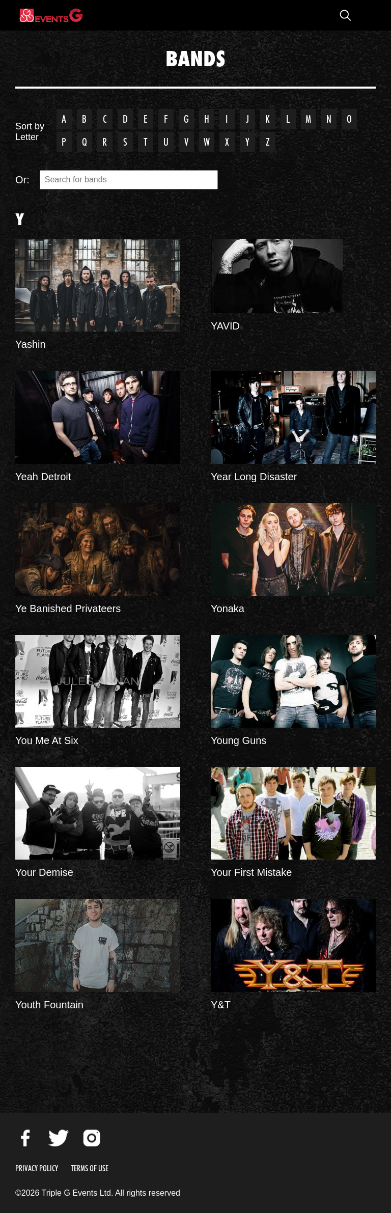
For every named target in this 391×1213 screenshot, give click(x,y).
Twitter (58, 1138)
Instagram (91, 1138)
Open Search (345, 15)
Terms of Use (89, 1168)
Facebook (25, 1138)
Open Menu (365, 15)
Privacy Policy (36, 1168)
